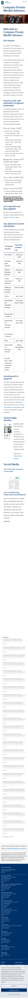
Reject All (14, 986)
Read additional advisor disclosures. (8, 836)
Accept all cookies (14, 990)
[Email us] (1, 872)
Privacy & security (18, 964)
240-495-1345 (6, 889)
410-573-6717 (7, 879)
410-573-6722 (7, 913)
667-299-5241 (6, 942)
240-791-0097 (6, 914)
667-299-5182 (6, 935)
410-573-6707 (7, 904)
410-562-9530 (6, 905)
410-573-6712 (7, 896)
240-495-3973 (6, 897)
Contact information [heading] (6, 867)
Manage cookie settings (14, 994)
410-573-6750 (7, 941)
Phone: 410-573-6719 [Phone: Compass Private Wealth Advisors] (5, 871)
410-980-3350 (6, 928)
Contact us (12, 217)
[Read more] (4, 644)
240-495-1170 (6, 881)
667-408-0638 (6, 949)
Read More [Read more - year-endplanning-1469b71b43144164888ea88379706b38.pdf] (7, 521)
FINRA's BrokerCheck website (16, 848)
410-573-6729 (7, 948)
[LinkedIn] (3, 882)
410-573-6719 (7, 888)
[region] (14, 981)
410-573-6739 (7, 920)
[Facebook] (3, 872)
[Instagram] (4, 872)
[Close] (25, 966)
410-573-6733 (7, 955)
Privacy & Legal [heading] (18, 962)
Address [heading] (3, 962)
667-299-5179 (6, 921)
